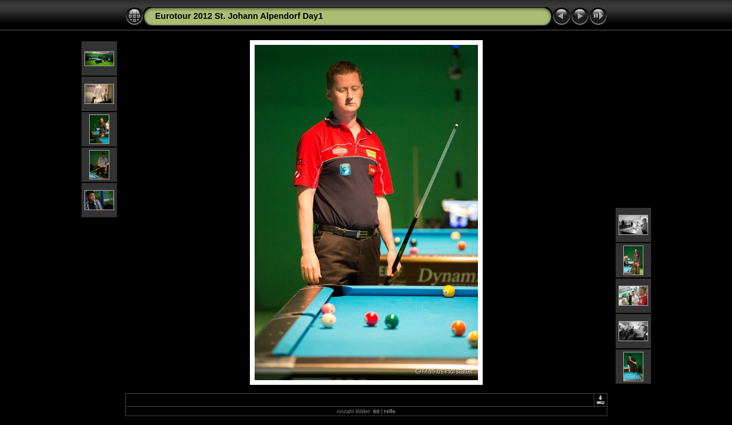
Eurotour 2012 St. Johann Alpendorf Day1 (239, 16)
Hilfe (389, 411)
